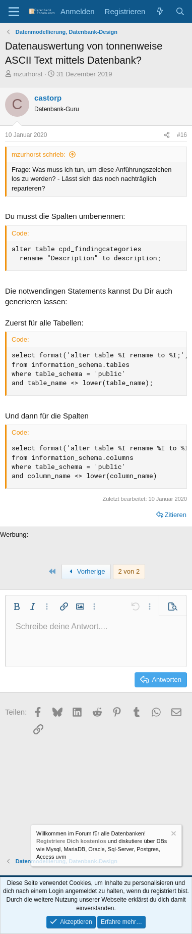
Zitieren (175, 515)
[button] (16, 606)
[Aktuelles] (160, 11)
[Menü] (14, 12)
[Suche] (180, 11)
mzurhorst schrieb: (39, 154)
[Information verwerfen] (173, 834)
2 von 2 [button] (129, 571)
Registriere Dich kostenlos (71, 841)
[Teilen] (166, 135)
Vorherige (86, 571)
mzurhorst (28, 74)
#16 (182, 134)
